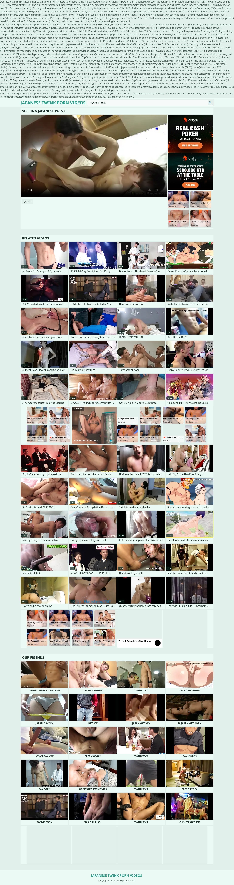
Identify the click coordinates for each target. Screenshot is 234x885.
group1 (28, 201)
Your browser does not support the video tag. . (94, 156)
